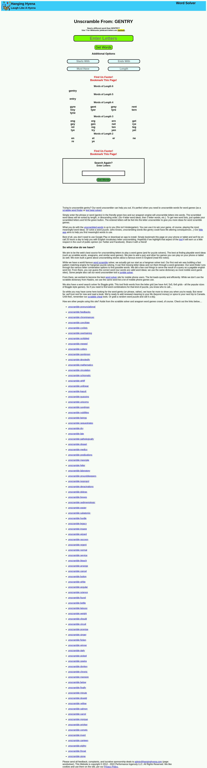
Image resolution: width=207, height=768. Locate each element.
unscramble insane (77, 529)
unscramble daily (76, 650)
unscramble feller (76, 465)
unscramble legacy (77, 523)
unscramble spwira (77, 661)
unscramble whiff (76, 381)
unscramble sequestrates (80, 423)
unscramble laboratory (79, 471)
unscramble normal (77, 550)
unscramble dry (75, 428)
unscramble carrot (77, 714)
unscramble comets (77, 730)
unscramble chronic (77, 672)
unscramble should (77, 619)
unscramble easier (77, 508)
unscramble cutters (77, 349)
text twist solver (93, 210)
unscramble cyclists (77, 328)
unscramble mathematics (80, 365)
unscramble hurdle (77, 518)
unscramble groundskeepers (82, 476)
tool (181, 239)
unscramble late (76, 434)
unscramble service (77, 555)
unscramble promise (78, 629)
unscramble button (77, 576)
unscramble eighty (77, 746)
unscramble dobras (77, 492)
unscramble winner (77, 645)
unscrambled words (93, 227)
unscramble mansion (78, 677)
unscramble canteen (78, 740)
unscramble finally (77, 687)
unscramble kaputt (77, 391)
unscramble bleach (77, 560)
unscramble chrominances (81, 317)
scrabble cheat (95, 297)
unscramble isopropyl (78, 481)
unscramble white (76, 582)
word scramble (100, 262)
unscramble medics (77, 449)
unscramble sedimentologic (81, 502)
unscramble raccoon (78, 539)
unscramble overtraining (80, 333)
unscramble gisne (76, 756)
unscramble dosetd (77, 698)
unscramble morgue (78, 719)
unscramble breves (77, 497)
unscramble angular (78, 587)
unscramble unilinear (78, 386)
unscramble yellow (77, 703)
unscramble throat (77, 751)
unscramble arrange (78, 566)
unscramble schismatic (79, 375)
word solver (111, 277)
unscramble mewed (77, 344)
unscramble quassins (78, 396)
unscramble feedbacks (79, 312)
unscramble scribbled (78, 338)
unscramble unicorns (78, 402)
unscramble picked (77, 656)
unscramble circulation (79, 370)
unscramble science (78, 592)
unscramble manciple (78, 460)
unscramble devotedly (79, 359)
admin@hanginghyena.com (148, 761)
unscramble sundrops (78, 407)
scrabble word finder (73, 210)
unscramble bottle (77, 603)
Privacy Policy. (111, 766)
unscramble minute (77, 693)
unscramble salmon (77, 709)
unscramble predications (80, 455)
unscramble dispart (77, 444)
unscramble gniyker (77, 724)
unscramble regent (77, 545)
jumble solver (126, 272)
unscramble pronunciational (81, 307)
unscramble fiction (77, 640)
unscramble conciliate (79, 322)
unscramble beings (77, 418)
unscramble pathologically (81, 439)
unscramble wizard (77, 534)
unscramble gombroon (79, 354)
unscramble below (77, 682)
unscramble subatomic (79, 513)
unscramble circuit (77, 624)
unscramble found (77, 597)
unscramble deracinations (80, 486)
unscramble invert (77, 735)
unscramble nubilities (78, 412)
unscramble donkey (77, 666)
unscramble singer (77, 635)
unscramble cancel (77, 571)
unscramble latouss (77, 608)
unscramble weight (77, 613)
